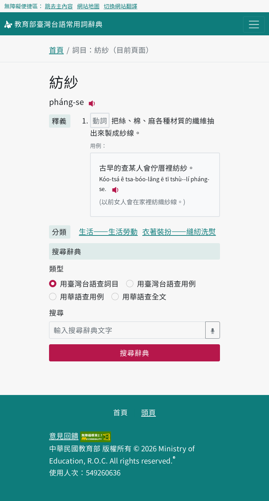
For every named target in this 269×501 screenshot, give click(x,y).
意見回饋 (63, 435)
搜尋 (56, 312)
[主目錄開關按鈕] (254, 24)
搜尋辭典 (134, 352)
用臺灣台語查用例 (166, 283)
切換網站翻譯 (120, 6)
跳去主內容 (59, 6)
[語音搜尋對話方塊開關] (212, 330)
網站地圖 (88, 6)
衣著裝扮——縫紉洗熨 (179, 231)
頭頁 (148, 412)
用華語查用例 (82, 296)
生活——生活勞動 (108, 231)
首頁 (56, 49)
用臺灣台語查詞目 (89, 283)
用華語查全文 (144, 296)
